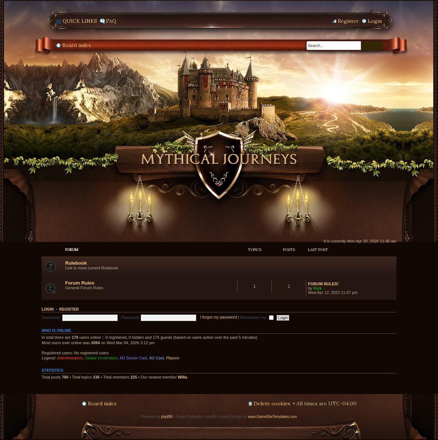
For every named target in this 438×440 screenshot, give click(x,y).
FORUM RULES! (323, 284)
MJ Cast (156, 358)
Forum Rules (79, 283)
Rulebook (76, 263)
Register (69, 309)
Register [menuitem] (348, 21)
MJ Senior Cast (133, 358)
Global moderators (101, 358)
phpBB (166, 417)
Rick (317, 288)
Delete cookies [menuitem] (272, 403)
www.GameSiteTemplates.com (272, 417)
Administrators (70, 358)
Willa (182, 377)
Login (48, 309)
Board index (76, 45)
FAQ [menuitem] (111, 21)
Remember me (257, 317)
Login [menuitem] (375, 21)
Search (366, 45)
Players (173, 358)
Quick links (80, 21)
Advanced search (377, 46)
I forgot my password (218, 317)
